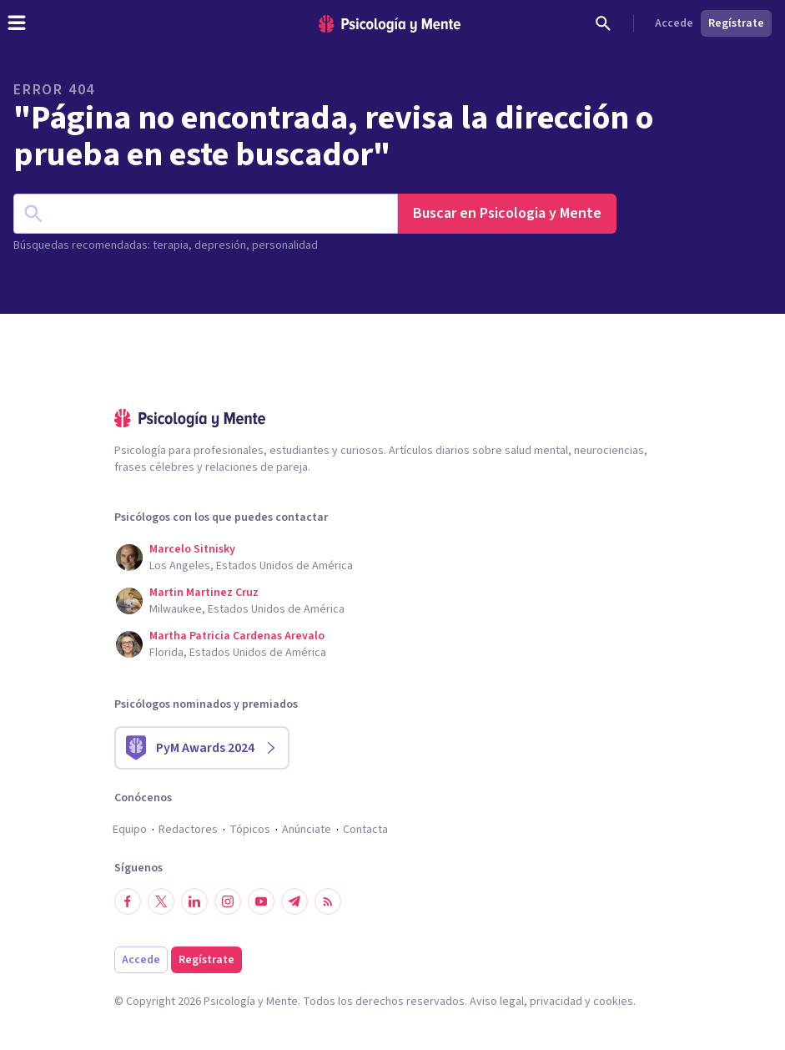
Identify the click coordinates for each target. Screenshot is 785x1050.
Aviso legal (497, 1001)
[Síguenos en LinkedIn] (194, 901)
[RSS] (328, 901)
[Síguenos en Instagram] (227, 901)
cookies (613, 1001)
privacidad (556, 1001)
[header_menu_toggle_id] (16, 23)
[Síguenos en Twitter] (161, 901)
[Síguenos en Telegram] (294, 901)
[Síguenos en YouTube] (261, 901)
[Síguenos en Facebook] (127, 901)
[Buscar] (603, 23)
